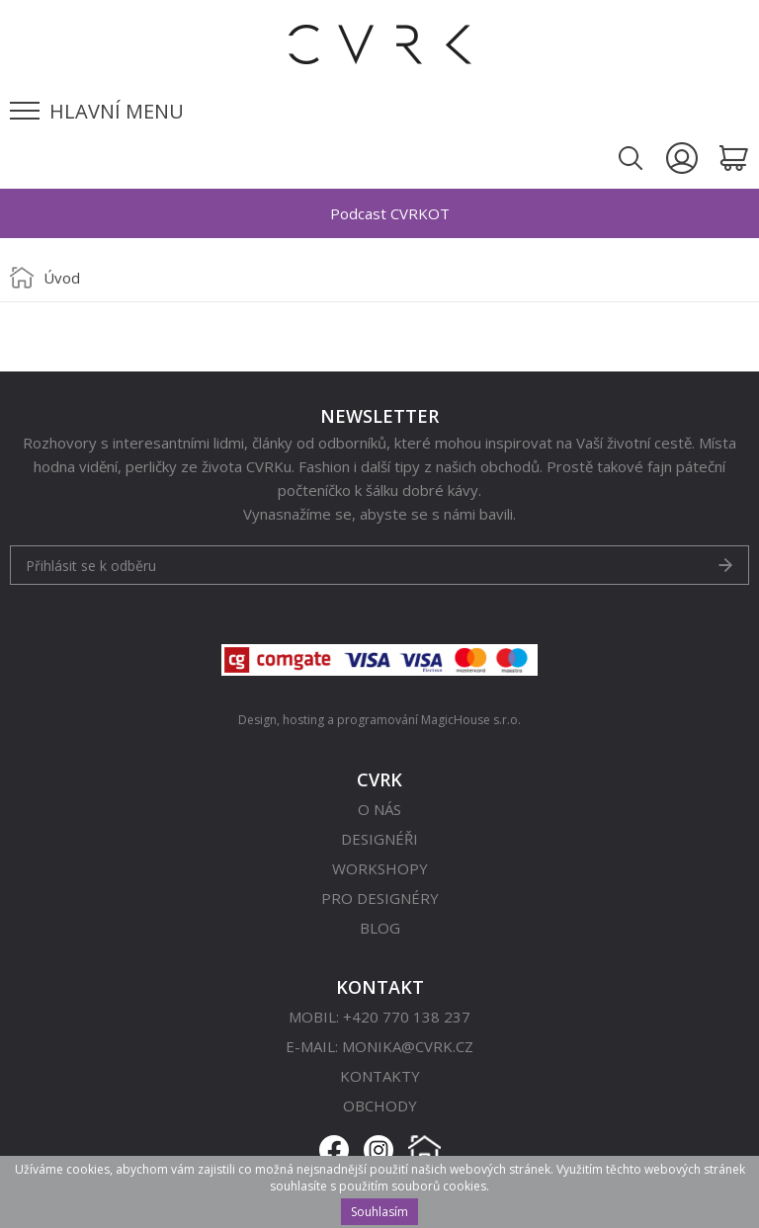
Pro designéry (380, 898)
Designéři (379, 839)
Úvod (61, 277)
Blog (380, 928)
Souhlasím (379, 1211)
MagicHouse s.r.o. (471, 719)
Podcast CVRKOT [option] (390, 213)
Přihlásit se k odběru (91, 565)
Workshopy (380, 868)
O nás (379, 809)
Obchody (380, 1105)
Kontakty (380, 1076)
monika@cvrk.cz (407, 1046)
